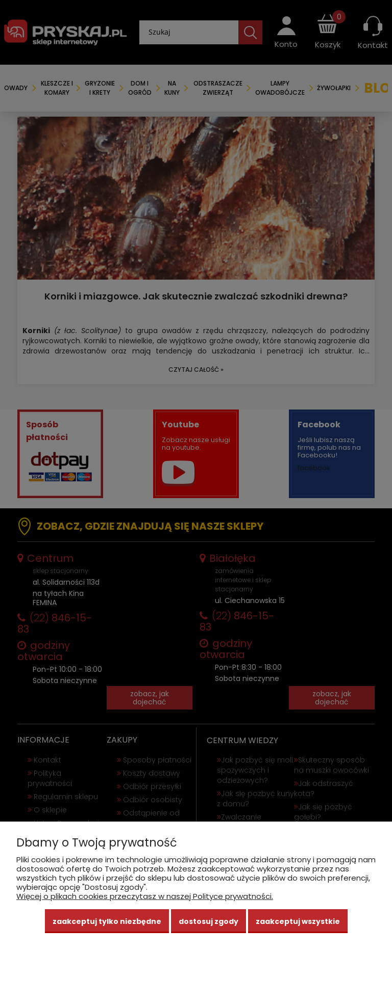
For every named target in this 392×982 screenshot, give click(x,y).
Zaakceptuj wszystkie (298, 921)
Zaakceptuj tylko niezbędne (107, 921)
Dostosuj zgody (208, 921)
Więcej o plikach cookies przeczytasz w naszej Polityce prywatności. (144, 896)
